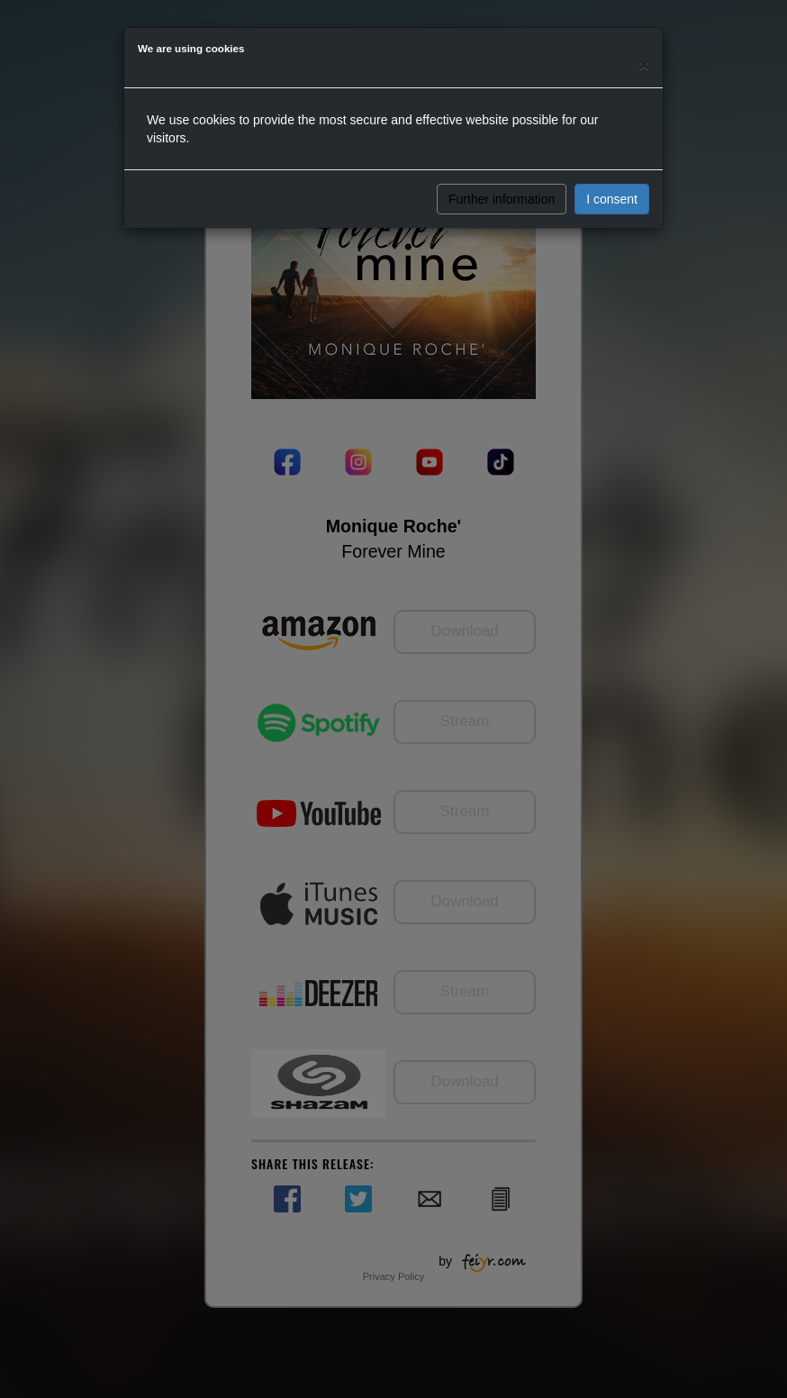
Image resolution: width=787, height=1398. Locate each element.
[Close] (643, 64)
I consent (612, 199)
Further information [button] (501, 199)
